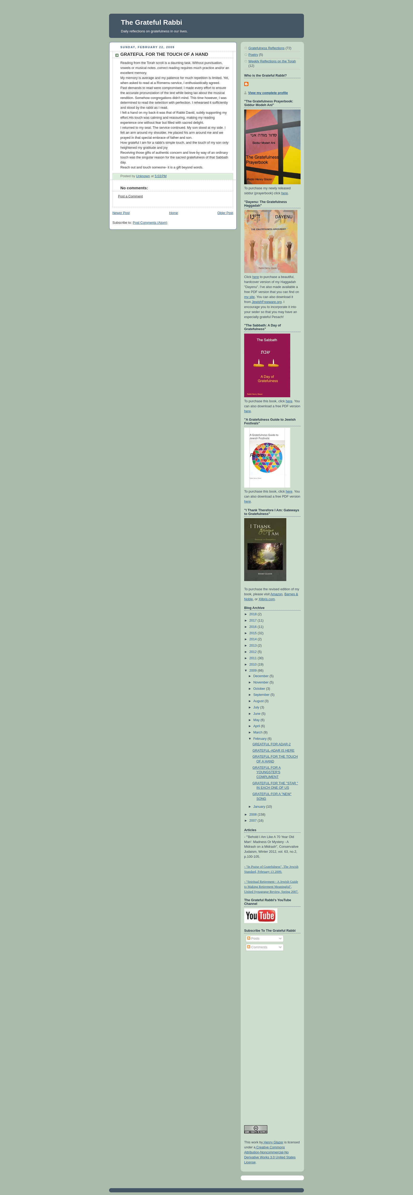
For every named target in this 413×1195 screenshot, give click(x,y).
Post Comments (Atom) (150, 223)
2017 (253, 620)
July (256, 707)
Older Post (225, 213)
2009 (253, 670)
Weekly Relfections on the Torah (272, 61)
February (260, 739)
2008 (253, 814)
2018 (253, 614)
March (258, 732)
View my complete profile (268, 93)
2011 (253, 658)
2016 (253, 627)
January (259, 807)
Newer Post (121, 213)
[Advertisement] (265, 1036)
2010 (253, 664)
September (262, 695)
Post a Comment (130, 196)
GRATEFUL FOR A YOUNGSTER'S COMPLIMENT (267, 772)
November (261, 682)
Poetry (253, 55)
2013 (253, 645)
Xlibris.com (267, 599)
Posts (253, 938)
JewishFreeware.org (267, 302)
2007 (253, 820)
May (256, 720)
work (254, 1142)
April (257, 726)
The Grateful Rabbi (151, 22)
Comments (257, 947)
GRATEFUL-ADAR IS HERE (274, 750)
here (284, 193)
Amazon (277, 594)
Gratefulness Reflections (266, 48)
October (259, 689)
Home (173, 213)
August (259, 701)
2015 (253, 633)
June (257, 714)
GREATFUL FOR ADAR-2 (272, 744)
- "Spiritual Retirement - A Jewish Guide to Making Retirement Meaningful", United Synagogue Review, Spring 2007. (271, 887)
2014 (253, 639)
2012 (253, 652)
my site (249, 297)
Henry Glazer (273, 1142)
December (261, 676)
